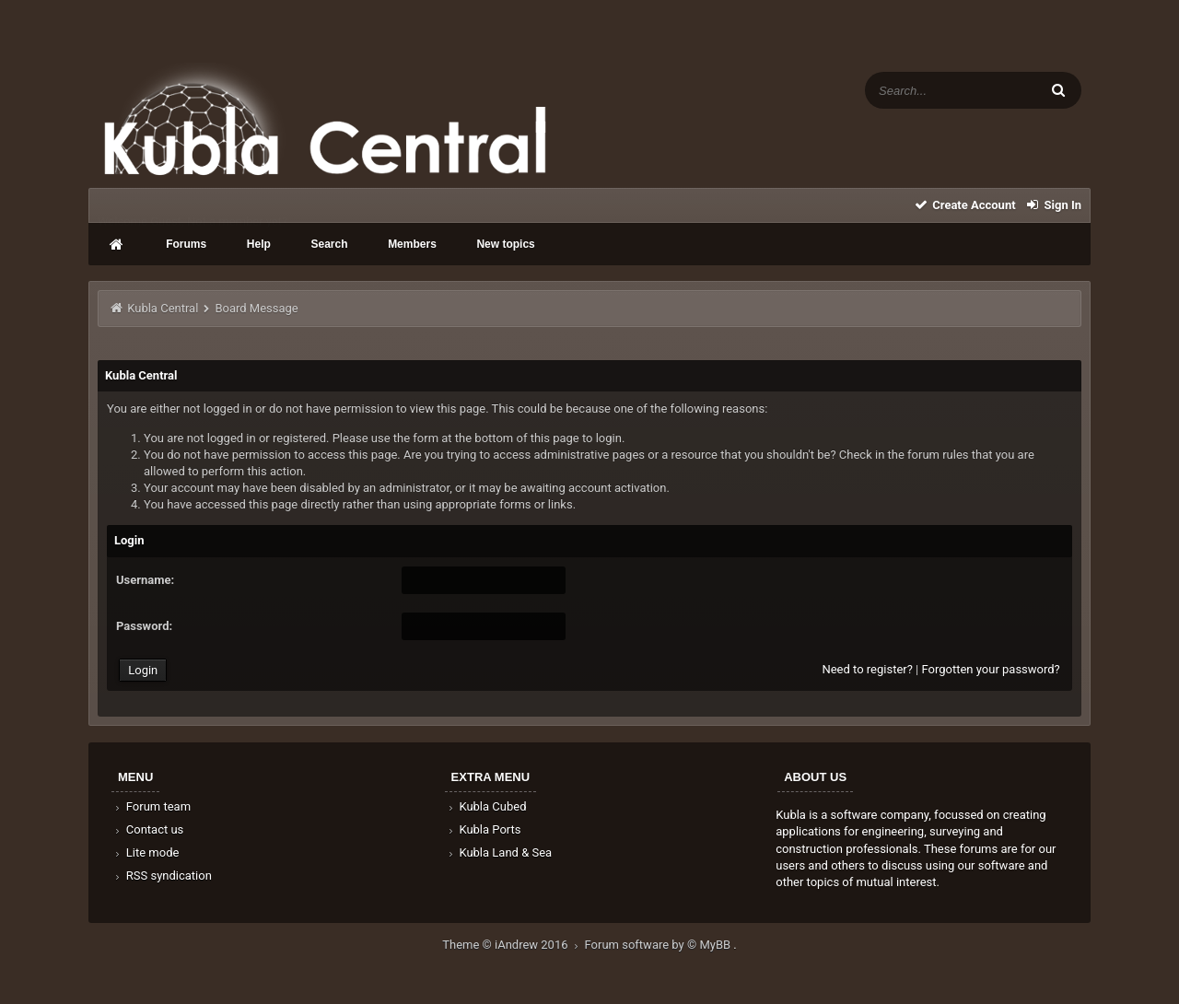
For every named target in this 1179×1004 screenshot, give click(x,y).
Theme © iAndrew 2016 (513, 944)
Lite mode (145, 852)
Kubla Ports (483, 829)
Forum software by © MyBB (659, 944)
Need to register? (867, 669)
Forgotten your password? (990, 669)
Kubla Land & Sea (499, 852)
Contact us (147, 829)
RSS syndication (162, 875)
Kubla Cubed (486, 806)
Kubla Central (162, 308)
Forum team (151, 806)
